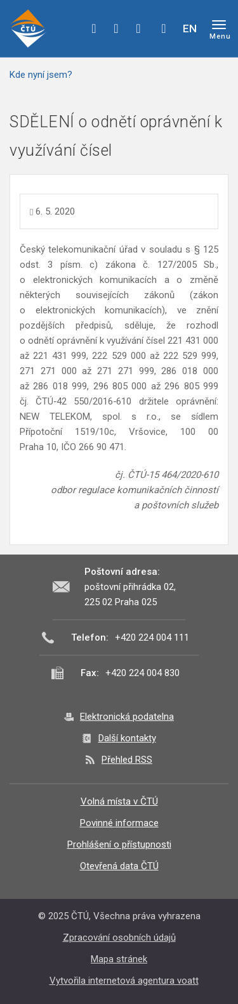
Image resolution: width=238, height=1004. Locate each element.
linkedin (138, 28)
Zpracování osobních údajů (119, 937)
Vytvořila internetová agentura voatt (124, 980)
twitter (116, 28)
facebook (94, 28)
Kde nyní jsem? (41, 74)
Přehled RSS (127, 759)
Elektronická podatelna (127, 716)
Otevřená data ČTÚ (119, 866)
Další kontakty (127, 738)
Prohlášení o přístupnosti (119, 844)
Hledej (163, 28)
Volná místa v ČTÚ (119, 801)
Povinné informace (119, 823)
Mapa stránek (119, 959)
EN (190, 28)
